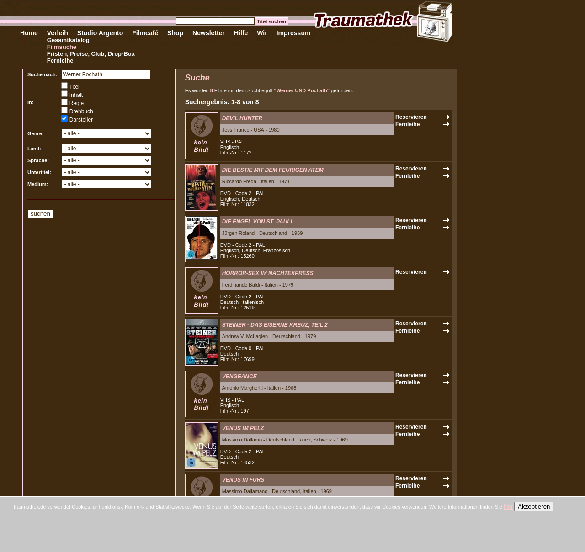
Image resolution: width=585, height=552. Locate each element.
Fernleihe (60, 60)
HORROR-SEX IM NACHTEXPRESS (268, 273)
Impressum (294, 33)
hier (508, 507)
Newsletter (208, 33)
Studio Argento (100, 33)
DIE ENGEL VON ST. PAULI (257, 221)
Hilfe (241, 33)
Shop (175, 33)
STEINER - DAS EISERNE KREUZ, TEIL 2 (275, 325)
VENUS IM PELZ (243, 428)
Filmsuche (61, 46)
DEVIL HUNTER (242, 118)
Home (29, 33)
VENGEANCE (239, 376)
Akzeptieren (534, 506)
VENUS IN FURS (243, 480)
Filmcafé (145, 33)
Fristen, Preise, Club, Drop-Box (91, 53)
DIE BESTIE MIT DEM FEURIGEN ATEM (273, 170)
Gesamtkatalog (68, 40)
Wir (262, 33)
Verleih (57, 33)
